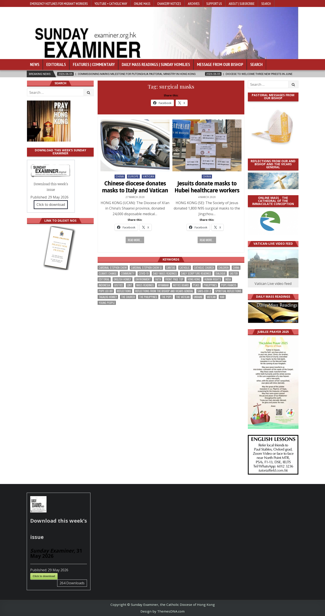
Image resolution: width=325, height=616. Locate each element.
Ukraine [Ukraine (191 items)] (198, 297)
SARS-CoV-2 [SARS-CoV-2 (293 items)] (204, 291)
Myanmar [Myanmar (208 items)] (163, 285)
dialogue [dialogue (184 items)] (220, 273)
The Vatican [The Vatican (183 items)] (183, 297)
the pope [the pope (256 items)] (166, 297)
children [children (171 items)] (223, 268)
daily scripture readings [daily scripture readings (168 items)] (196, 273)
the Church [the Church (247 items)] (128, 297)
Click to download (51, 204)
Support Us (214, 3)
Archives (194, 3)
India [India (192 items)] (228, 279)
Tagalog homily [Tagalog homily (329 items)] (108, 297)
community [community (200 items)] (128, 273)
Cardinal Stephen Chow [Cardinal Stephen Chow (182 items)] (113, 268)
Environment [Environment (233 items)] (143, 279)
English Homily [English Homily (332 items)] (122, 279)
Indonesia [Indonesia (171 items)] (104, 285)
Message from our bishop (220, 64)
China (120, 176)
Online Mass (142, 3)
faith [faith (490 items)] (158, 279)
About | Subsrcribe (242, 3)
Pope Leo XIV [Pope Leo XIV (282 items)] (106, 291)
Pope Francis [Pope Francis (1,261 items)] (229, 285)
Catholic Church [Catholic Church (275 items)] (204, 268)
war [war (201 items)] (222, 297)
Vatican (148, 176)
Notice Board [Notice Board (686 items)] (181, 285)
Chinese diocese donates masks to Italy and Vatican (135, 186)
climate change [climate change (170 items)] (108, 273)
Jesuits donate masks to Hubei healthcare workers (207, 186)
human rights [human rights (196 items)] (212, 279)
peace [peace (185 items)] (196, 285)
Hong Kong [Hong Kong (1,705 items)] (194, 279)
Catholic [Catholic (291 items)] (184, 268)
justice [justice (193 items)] (118, 285)
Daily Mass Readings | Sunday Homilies (156, 64)
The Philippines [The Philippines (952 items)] (148, 297)
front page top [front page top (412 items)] (174, 279)
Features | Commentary (94, 64)
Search (266, 3)
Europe (133, 176)
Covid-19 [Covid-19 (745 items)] (144, 273)
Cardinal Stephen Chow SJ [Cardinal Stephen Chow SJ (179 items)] (146, 268)
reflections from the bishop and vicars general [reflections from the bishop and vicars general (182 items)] (164, 291)
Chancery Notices (169, 3)
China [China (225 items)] (236, 268)
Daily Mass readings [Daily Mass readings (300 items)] (165, 273)
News (34, 64)
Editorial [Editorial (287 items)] (104, 279)
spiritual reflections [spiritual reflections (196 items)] (228, 291)
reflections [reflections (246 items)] (124, 291)
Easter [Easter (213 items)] (234, 273)
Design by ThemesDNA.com (162, 611)
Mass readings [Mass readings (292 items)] (145, 285)
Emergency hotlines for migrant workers (59, 3)
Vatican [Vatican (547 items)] (211, 297)
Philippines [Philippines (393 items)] (210, 285)
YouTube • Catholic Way (111, 3)
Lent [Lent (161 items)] (129, 285)
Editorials (56, 64)
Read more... (135, 240)
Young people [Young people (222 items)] (107, 303)
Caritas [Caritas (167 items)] (170, 268)
